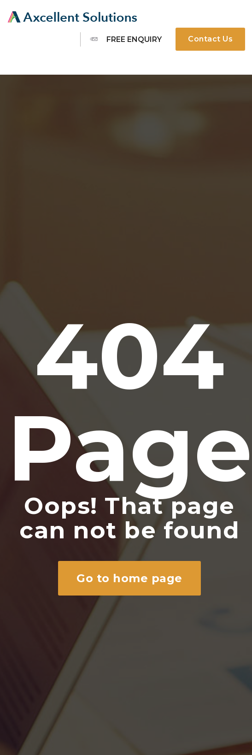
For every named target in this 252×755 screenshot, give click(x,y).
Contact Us (210, 39)
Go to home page (129, 578)
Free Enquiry (126, 38)
